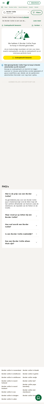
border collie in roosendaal (11, 370)
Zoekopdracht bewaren (11, 25)
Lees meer (37, 21)
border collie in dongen (10, 395)
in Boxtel (25, 17)
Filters (37, 13)
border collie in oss (9, 392)
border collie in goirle (30, 374)
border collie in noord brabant (9, 387)
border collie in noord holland (9, 382)
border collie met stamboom (29, 391)
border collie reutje (30, 377)
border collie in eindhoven (11, 374)
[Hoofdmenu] (4, 3)
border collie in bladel (31, 370)
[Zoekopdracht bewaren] (38, 398)
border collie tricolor (30, 395)
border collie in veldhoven (11, 377)
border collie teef (29, 381)
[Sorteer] (37, 25)
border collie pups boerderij (29, 385)
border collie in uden (9, 399)
